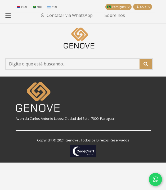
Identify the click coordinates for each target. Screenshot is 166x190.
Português (118, 7)
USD (143, 7)
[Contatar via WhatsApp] (155, 179)
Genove (71, 140)
